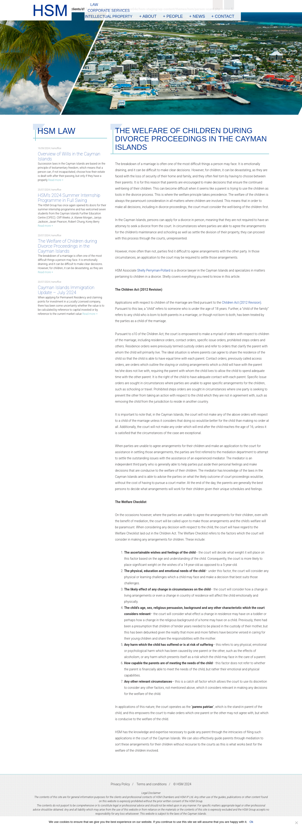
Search (218, 5)
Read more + (55, 180)
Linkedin (229, 5)
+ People (173, 16)
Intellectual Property (108, 16)
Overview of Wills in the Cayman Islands (69, 156)
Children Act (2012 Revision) (241, 302)
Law (94, 5)
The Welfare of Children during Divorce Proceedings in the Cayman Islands (67, 246)
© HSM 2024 (182, 784)
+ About (148, 16)
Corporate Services (109, 11)
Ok (251, 822)
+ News (197, 16)
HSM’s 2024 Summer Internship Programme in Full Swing (69, 198)
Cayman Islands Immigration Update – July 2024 (66, 290)
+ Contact (222, 16)
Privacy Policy (120, 784)
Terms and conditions (152, 784)
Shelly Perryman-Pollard (153, 270)
